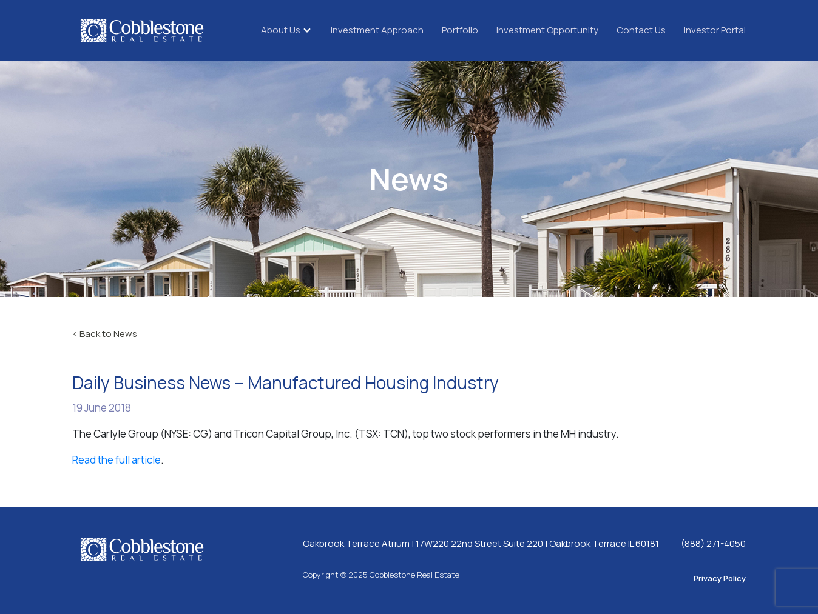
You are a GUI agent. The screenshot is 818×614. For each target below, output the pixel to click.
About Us (280, 30)
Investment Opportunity (547, 30)
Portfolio (460, 30)
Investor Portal (715, 30)
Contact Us (641, 30)
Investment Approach (377, 30)
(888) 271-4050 (713, 543)
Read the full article (116, 460)
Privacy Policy (720, 578)
